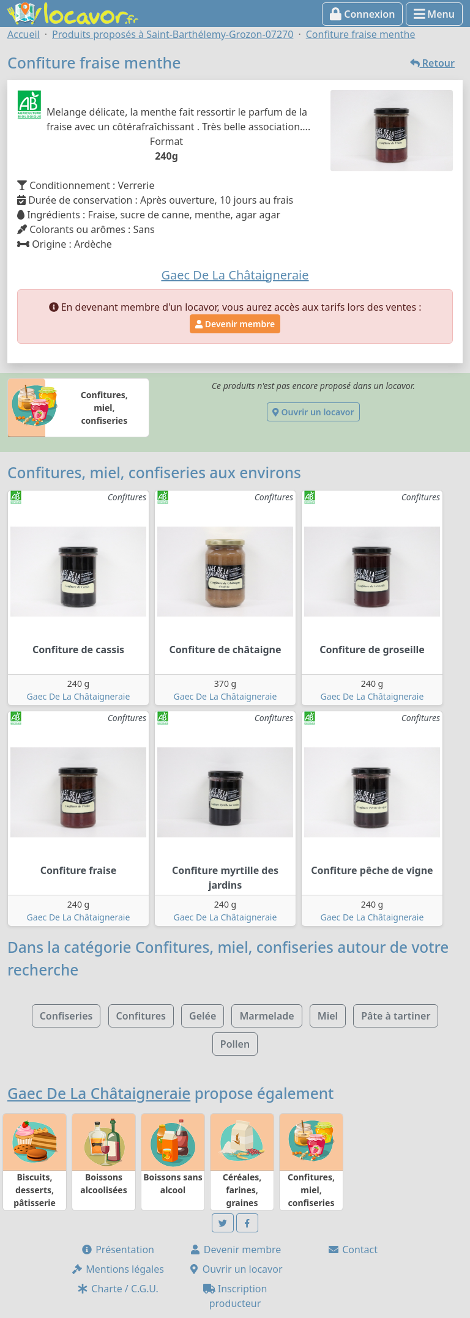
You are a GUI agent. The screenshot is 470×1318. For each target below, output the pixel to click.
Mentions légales (117, 1269)
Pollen (235, 1044)
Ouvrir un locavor (313, 412)
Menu (434, 14)
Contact (352, 1249)
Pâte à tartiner (395, 1016)
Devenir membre (235, 324)
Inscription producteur (235, 1296)
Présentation (117, 1249)
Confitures (141, 1016)
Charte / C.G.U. (117, 1288)
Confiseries (66, 1016)
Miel (328, 1016)
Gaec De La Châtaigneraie (78, 696)
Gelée (202, 1016)
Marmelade (266, 1016)
